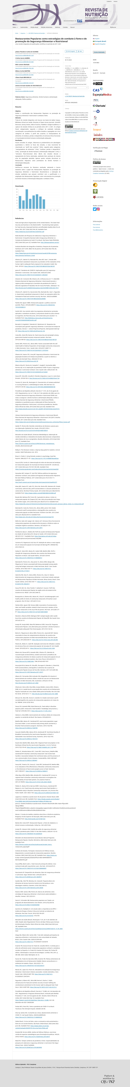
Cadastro (109, 1)
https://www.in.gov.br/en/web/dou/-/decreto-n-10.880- (32, 1000)
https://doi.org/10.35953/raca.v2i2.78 (26, 361)
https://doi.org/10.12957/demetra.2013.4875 (28, 528)
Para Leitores (96, 224)
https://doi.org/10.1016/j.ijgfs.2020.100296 (38, 782)
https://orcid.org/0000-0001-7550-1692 (24, 68)
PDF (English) (71, 51)
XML (80, 51)
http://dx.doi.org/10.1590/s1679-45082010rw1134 (44, 378)
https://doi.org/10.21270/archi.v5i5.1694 (42, 648)
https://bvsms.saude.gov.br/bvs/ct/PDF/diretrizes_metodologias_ (35, 443)
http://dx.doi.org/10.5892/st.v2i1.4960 (26, 683)
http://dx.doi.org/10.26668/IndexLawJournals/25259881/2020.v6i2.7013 (36, 288)
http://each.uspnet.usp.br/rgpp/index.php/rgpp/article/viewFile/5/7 (36, 482)
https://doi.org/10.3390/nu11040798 (26, 728)
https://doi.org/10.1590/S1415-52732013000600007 (30, 868)
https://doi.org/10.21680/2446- (24, 661)
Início (16, 33)
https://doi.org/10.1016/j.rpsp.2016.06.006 (45, 640)
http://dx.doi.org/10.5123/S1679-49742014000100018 (31, 430)
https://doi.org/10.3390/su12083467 (26, 760)
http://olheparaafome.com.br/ (50, 242)
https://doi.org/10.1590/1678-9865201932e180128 (41, 339)
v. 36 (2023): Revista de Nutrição (36, 33)
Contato (65, 27)
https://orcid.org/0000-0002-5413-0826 (24, 61)
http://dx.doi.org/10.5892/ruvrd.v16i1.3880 (45, 694)
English (97, 38)
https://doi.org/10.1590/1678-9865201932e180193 (39, 266)
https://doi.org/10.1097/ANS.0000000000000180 (40, 387)
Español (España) (100, 44)
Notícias (57, 27)
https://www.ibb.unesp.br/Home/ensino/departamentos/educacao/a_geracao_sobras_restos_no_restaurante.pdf (49, 504)
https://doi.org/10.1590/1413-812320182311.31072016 (31, 350)
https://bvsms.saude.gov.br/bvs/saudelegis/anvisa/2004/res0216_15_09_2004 (38, 929)
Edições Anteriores (46, 27)
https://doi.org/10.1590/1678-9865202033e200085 (30, 299)
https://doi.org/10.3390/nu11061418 (26, 739)
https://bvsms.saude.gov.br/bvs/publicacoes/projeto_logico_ (33, 844)
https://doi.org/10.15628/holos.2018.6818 (37, 1036)
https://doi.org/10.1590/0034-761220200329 (28, 834)
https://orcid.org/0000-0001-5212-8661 (24, 74)
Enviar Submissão (99, 52)
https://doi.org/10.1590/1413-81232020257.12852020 (31, 275)
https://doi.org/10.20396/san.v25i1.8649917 (28, 877)
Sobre (15, 27)
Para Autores (96, 227)
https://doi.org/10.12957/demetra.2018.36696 (29, 888)
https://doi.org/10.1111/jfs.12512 (41, 711)
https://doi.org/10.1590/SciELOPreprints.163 (31, 331)
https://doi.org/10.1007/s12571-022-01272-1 (43, 987)
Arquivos (22, 33)
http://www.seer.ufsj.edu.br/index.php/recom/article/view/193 (34, 517)
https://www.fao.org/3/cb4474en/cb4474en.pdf (29, 231)
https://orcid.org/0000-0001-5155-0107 (24, 83)
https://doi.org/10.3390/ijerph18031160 (46, 793)
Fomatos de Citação (71, 87)
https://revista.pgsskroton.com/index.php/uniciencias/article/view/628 (36, 469)
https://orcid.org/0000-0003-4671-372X (24, 55)
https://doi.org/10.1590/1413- (24, 942)
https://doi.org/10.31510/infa (24, 915)
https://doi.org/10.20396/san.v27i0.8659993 (28, 1047)
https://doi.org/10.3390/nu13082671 (37, 771)
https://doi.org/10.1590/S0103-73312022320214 (29, 965)
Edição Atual (34, 27)
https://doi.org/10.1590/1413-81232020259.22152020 (31, 372)
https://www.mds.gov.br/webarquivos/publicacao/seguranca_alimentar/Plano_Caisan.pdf (42, 422)
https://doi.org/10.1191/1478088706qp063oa (44, 458)
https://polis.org (52, 855)
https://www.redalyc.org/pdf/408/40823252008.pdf (40, 493)
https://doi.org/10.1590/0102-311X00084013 (28, 558)
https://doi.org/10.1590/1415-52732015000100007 (33, 612)
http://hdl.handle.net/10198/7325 (35, 819)
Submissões (24, 27)
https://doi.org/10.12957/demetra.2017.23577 (29, 672)
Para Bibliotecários (98, 230)
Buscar (73, 27)
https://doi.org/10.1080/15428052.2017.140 (40, 747)
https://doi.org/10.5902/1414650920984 (27, 905)
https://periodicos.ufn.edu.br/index (45, 536)
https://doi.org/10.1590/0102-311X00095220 (28, 1017)
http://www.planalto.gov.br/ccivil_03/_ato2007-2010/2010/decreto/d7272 (37, 409)
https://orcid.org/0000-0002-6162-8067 (24, 91)
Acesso (115, 1)
